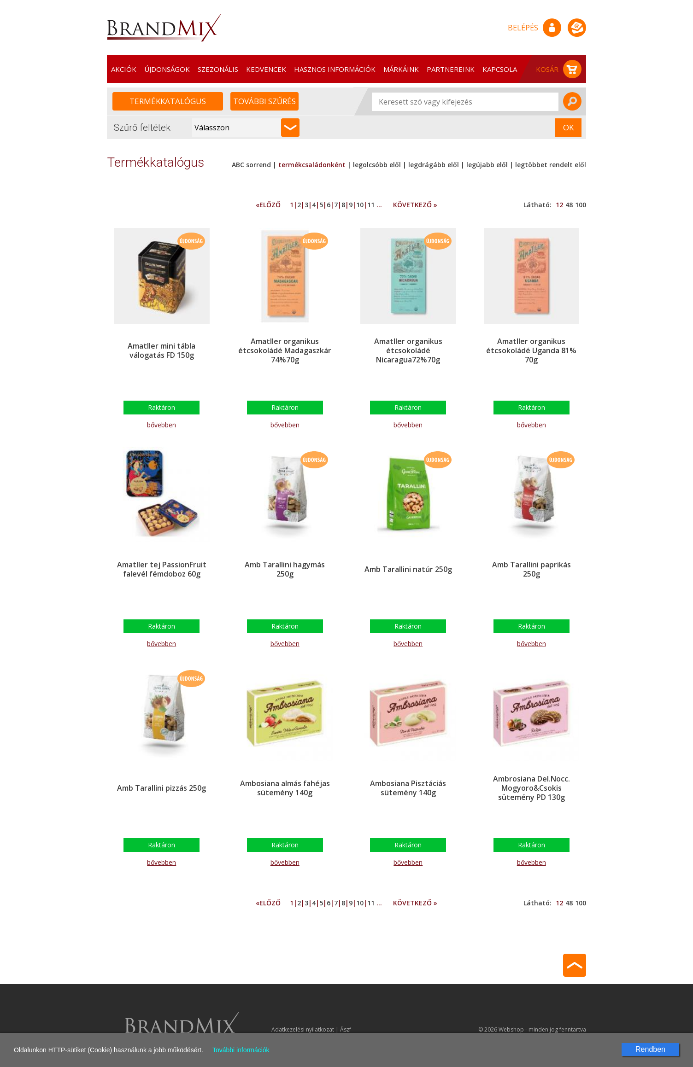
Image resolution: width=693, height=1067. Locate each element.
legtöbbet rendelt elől (550, 164)
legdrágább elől (433, 164)
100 (580, 204)
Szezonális (218, 69)
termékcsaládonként (312, 164)
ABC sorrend (252, 164)
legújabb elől (487, 164)
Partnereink (451, 69)
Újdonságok (167, 69)
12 (559, 204)
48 (569, 204)
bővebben (161, 424)
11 (371, 204)
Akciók (123, 69)
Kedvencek (266, 69)
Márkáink (401, 69)
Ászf (345, 1029)
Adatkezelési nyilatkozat (302, 1029)
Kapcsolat (502, 69)
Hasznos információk (335, 69)
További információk (241, 1050)
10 (360, 204)
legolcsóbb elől (377, 164)
